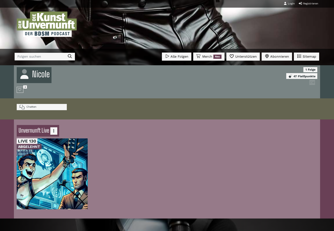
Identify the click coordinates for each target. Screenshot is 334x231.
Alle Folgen (176, 56)
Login (289, 3)
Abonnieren (277, 56)
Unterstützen (243, 56)
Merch (208, 56)
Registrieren (308, 3)
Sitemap (306, 56)
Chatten (27, 107)
